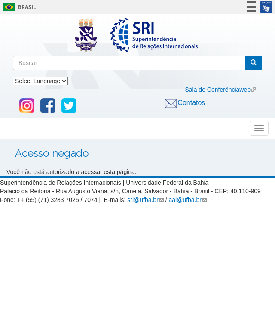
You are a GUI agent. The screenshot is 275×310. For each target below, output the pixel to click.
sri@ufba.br (143, 199)
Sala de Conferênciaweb (218, 89)
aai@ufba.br (185, 199)
